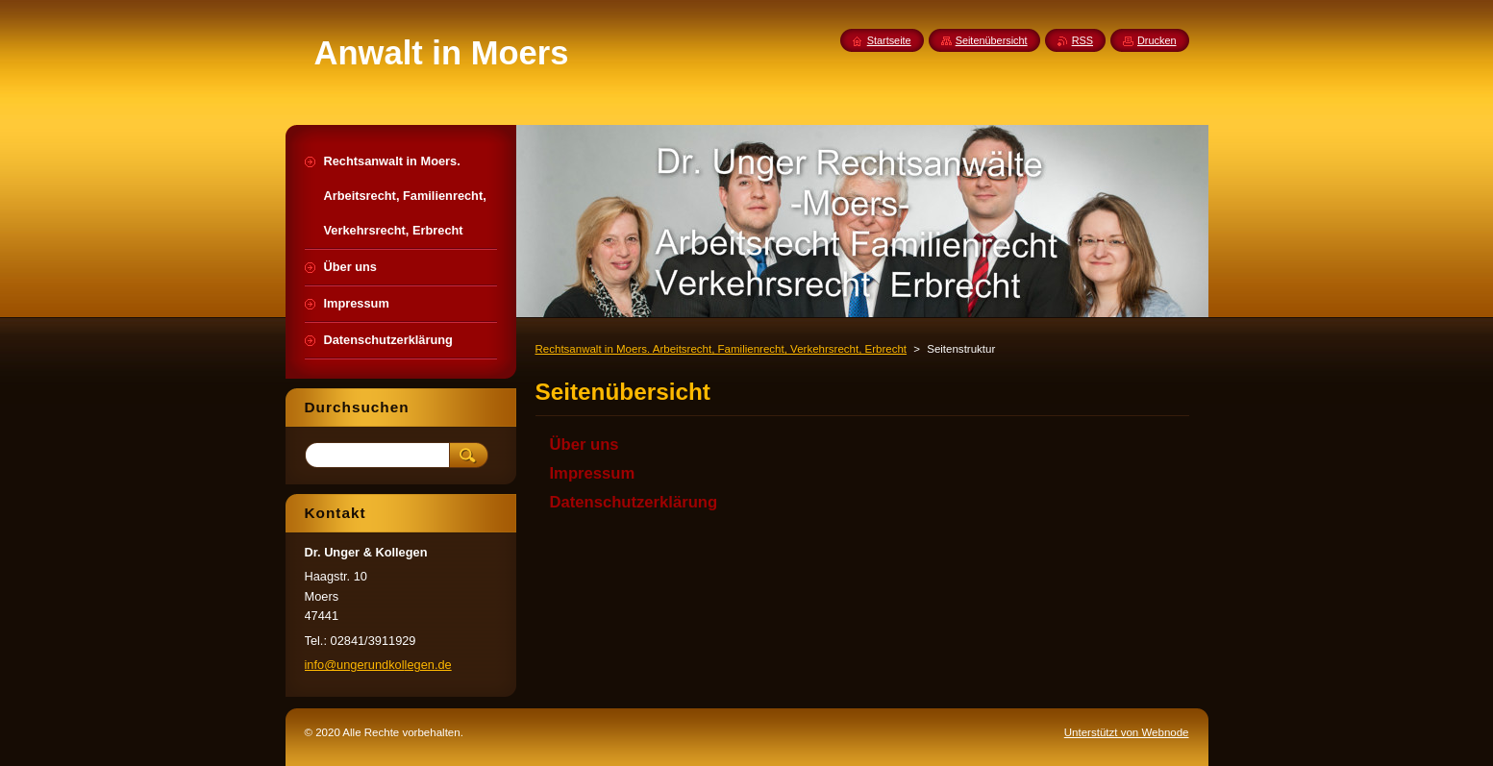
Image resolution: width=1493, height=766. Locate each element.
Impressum (592, 473)
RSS (1082, 40)
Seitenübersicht (992, 40)
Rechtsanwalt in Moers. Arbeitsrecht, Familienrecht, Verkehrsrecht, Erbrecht (721, 349)
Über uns (584, 444)
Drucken (1157, 40)
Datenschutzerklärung (634, 502)
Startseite (889, 40)
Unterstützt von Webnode (1126, 732)
